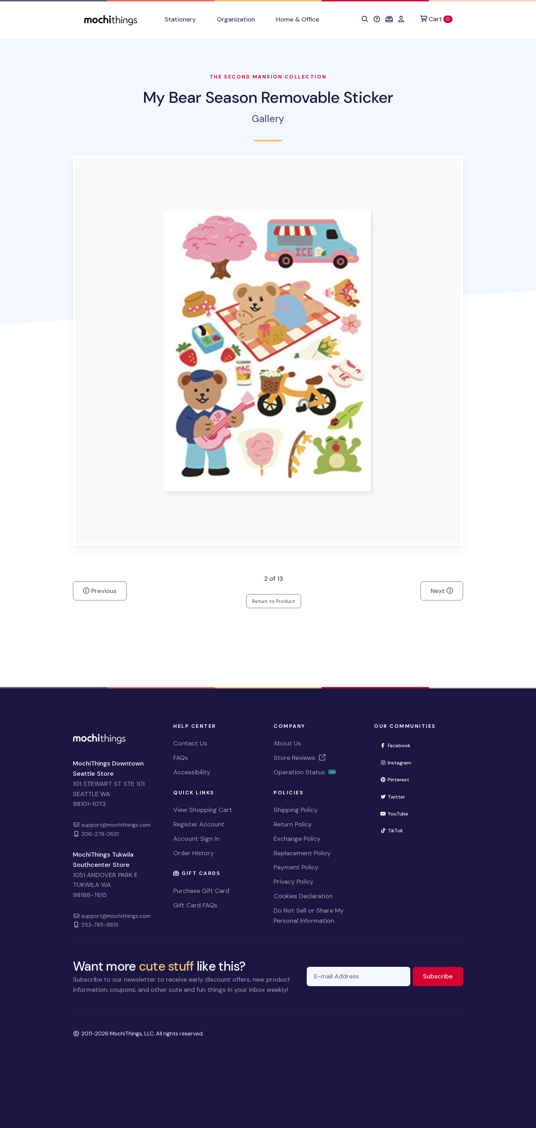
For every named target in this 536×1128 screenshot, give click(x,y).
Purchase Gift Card (201, 891)
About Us (287, 743)
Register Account (198, 824)
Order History (193, 853)
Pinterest (397, 779)
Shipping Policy (296, 810)
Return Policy (293, 824)
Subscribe (443, 976)
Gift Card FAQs (195, 905)
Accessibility (191, 772)
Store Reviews (300, 758)
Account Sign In (196, 838)
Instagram (398, 762)
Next (442, 591)
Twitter (395, 796)
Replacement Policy (302, 853)
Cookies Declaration (303, 896)
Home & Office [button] (297, 19)
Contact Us (190, 743)
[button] (365, 19)
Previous (100, 591)
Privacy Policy (293, 881)
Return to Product (273, 601)
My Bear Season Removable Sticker (268, 97)
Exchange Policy (297, 838)
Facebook (398, 745)
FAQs (180, 758)
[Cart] (436, 19)
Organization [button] (236, 19)
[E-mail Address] (358, 976)
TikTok (394, 830)
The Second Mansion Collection (268, 77)
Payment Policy (296, 867)
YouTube (397, 813)
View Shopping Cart (202, 810)
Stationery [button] (180, 19)
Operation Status (305, 772)
